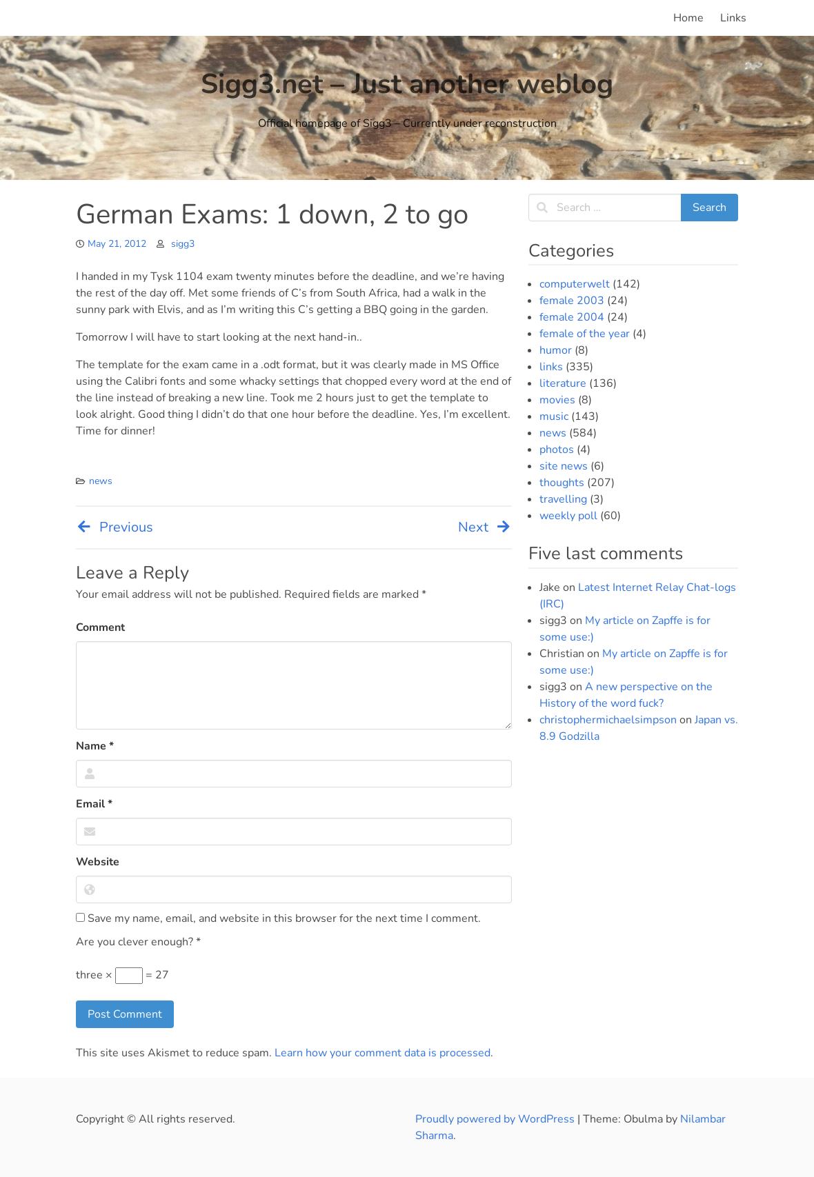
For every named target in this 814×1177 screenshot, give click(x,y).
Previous (114, 527)
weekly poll (568, 515)
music (553, 416)
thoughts (561, 482)
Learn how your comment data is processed (382, 1052)
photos (556, 449)
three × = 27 (122, 975)
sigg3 (183, 243)
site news (563, 466)
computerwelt (574, 284)
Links (733, 18)
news (100, 480)
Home (688, 18)
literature (562, 383)
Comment (100, 627)
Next (485, 527)
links (551, 366)
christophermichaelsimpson (608, 719)
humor (555, 350)
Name (95, 746)
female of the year (584, 333)
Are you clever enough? (138, 941)
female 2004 (571, 317)
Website (97, 861)
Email (94, 804)
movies (557, 400)
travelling (563, 499)
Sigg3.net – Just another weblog (407, 84)
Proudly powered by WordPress (496, 1119)
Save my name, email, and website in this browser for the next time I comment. (278, 918)
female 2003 (571, 300)
